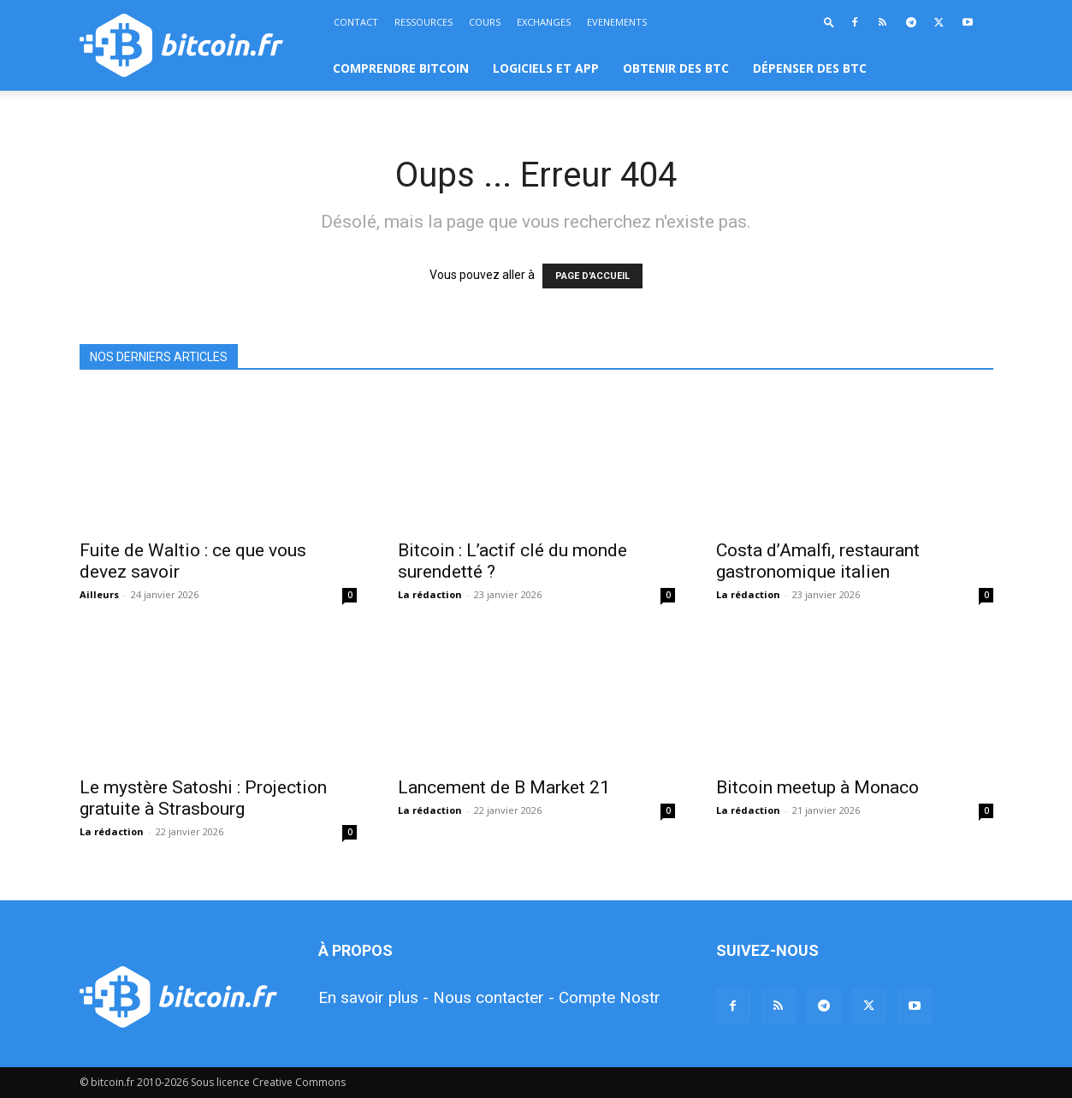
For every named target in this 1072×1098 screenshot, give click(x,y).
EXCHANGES (544, 21)
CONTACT (356, 21)
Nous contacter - (493, 997)
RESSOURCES (423, 21)
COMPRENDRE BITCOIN (401, 68)
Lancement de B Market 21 (504, 787)
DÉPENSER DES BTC (810, 68)
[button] (829, 21)
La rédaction (430, 594)
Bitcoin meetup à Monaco (817, 787)
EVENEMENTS (617, 21)
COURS (484, 21)
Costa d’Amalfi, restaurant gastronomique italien (818, 561)
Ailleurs (99, 594)
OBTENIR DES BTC (676, 68)
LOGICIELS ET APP (546, 68)
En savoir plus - (373, 997)
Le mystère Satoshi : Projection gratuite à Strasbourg (203, 798)
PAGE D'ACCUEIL (592, 276)
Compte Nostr (609, 997)
